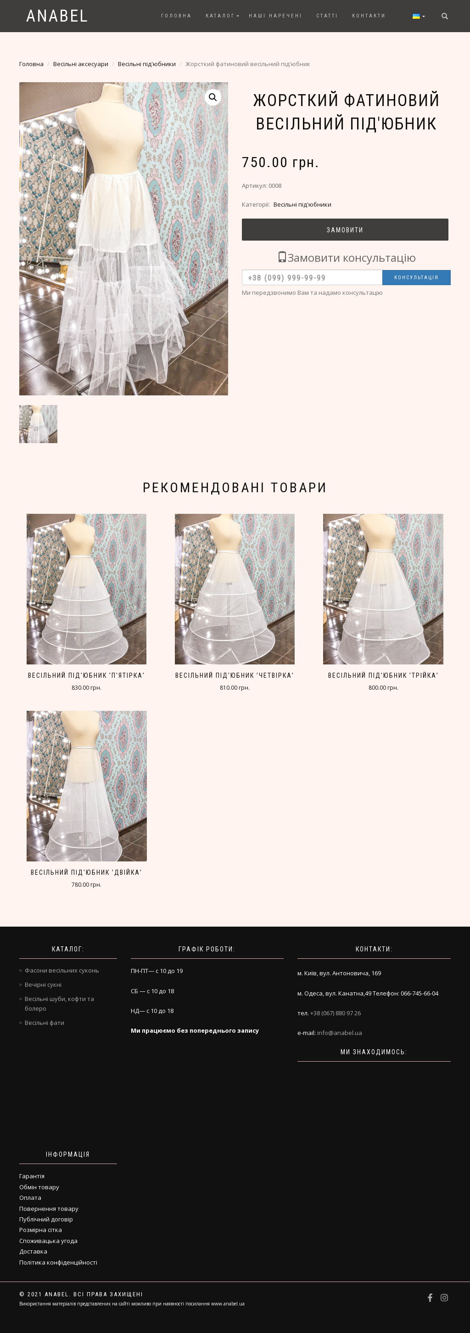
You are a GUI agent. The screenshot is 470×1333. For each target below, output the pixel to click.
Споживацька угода (48, 1241)
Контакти (369, 16)
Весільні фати (44, 1022)
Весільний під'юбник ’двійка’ (86, 872)
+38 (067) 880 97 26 (335, 1013)
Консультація (416, 278)
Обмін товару (39, 1187)
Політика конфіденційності (58, 1262)
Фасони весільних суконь (62, 970)
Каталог (220, 16)
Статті (327, 16)
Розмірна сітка (40, 1230)
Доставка (33, 1251)
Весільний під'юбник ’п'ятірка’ (86, 675)
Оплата (30, 1197)
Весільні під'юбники (147, 64)
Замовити (345, 230)
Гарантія (32, 1176)
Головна (176, 16)
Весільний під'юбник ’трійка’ (383, 675)
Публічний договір (46, 1219)
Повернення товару (48, 1208)
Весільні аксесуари (80, 64)
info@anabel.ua (339, 1033)
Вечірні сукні (43, 984)
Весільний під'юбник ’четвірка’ (234, 675)
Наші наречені (275, 16)
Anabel (57, 16)
